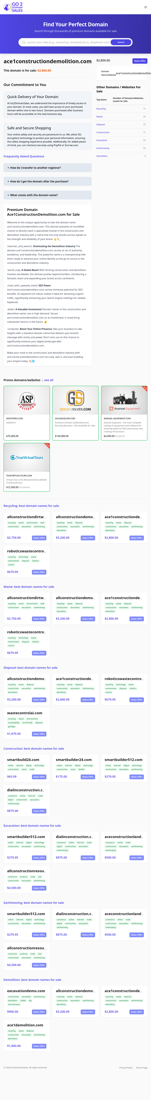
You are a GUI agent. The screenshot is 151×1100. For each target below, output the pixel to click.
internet (19, 765)
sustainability (13, 722)
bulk (42, 522)
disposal (78, 522)
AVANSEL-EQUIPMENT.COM (117, 418)
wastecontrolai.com (24, 712)
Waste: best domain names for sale (29, 587)
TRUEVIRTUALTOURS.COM (19, 475)
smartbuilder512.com (124, 759)
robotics (35, 561)
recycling (12, 522)
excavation (26, 526)
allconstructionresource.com (32, 870)
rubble (23, 1000)
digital (29, 765)
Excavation (101, 140)
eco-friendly (27, 722)
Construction (102, 132)
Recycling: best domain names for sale (31, 506)
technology (23, 557)
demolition (61, 530)
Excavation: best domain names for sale (32, 826)
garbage (11, 726)
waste (21, 522)
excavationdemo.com (26, 990)
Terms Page (141, 1067)
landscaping (111, 850)
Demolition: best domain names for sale (32, 980)
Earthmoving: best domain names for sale (34, 903)
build (32, 769)
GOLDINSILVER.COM (65, 418)
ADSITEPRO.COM (14, 418)
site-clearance (14, 1004)
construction (13, 526)
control (11, 564)
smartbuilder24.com (74, 759)
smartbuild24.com (23, 759)
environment (32, 522)
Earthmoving (102, 148)
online (10, 765)
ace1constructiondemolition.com (48, 61)
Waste (99, 116)
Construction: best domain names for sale (34, 749)
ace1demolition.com (25, 1024)
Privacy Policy (125, 1067)
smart (24, 769)
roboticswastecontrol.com (30, 551)
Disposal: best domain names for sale (31, 668)
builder (81, 769)
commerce (12, 796)
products (23, 877)
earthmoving (39, 526)
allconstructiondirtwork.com (32, 516)
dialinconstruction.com (27, 789)
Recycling (101, 108)
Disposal (100, 124)
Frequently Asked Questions (24, 156)
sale (39, 877)
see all (48, 380)
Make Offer (140, 61)
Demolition (101, 156)
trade (40, 796)
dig (30, 1000)
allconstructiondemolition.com (83, 516)
